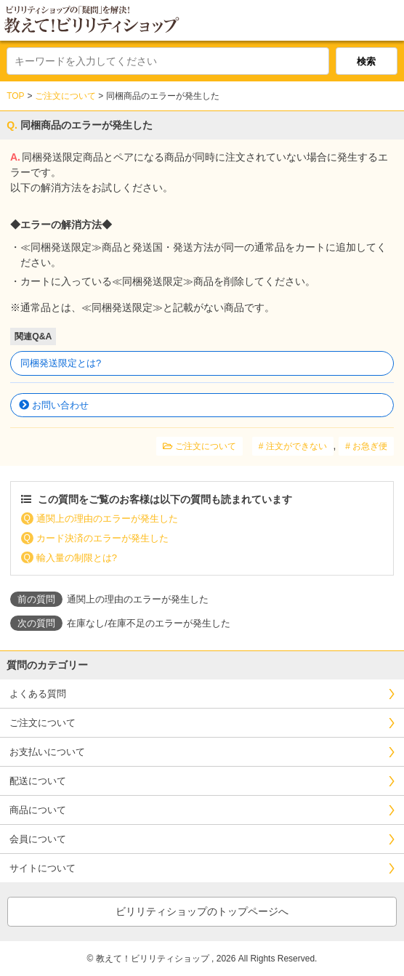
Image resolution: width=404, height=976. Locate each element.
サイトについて (42, 868)
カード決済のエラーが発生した (102, 538)
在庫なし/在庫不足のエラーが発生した (148, 623)
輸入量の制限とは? (76, 557)
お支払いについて (47, 751)
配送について (37, 780)
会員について (37, 839)
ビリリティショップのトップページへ (202, 911)
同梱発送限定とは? (60, 363)
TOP (15, 96)
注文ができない (296, 446)
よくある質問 (37, 693)
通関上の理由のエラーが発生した (107, 518)
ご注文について (65, 96)
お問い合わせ (60, 405)
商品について (37, 809)
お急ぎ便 (369, 446)
